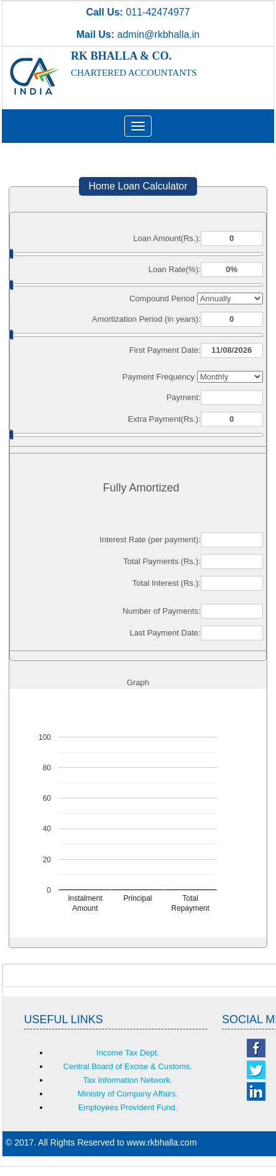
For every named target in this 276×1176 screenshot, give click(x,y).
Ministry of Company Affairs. (128, 1093)
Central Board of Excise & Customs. (127, 1066)
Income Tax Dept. (127, 1052)
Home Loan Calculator (137, 186)
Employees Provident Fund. (128, 1107)
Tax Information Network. (128, 1080)
